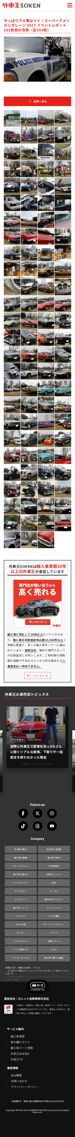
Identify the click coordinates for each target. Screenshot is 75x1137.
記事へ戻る (37, 101)
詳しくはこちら (37, 675)
